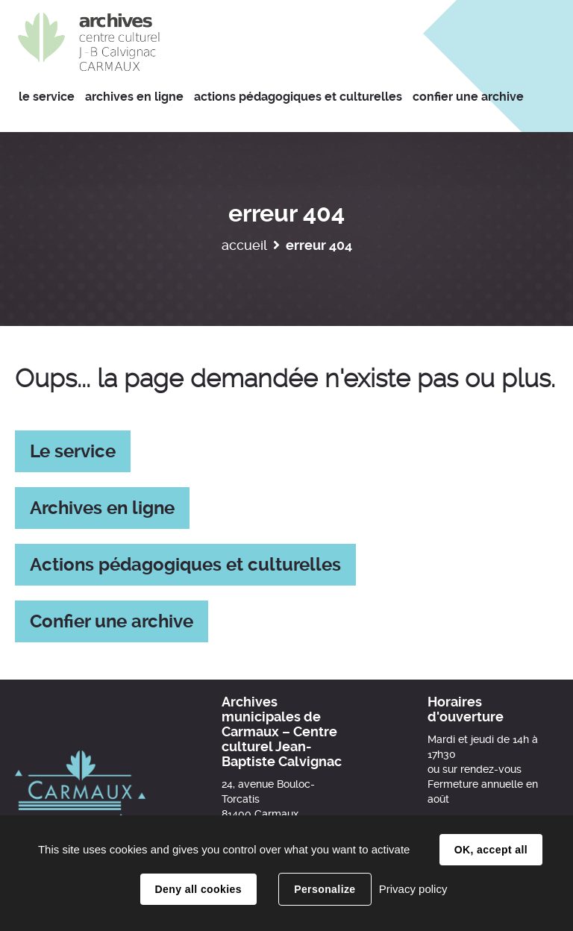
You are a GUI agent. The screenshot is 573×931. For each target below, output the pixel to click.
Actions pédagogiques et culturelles (185, 564)
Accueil (244, 245)
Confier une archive (111, 621)
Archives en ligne (102, 508)
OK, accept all (490, 850)
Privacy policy (413, 889)
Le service (73, 451)
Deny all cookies (198, 889)
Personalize (324, 889)
